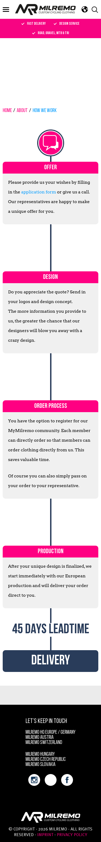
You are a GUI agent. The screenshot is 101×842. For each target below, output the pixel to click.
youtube (51, 780)
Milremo (45, 9)
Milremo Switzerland (44, 742)
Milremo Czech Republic (46, 759)
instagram (34, 780)
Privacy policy (72, 835)
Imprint (45, 835)
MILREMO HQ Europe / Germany (50, 732)
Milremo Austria (40, 737)
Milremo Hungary (40, 754)
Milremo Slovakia (40, 764)
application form (38, 192)
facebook (67, 780)
